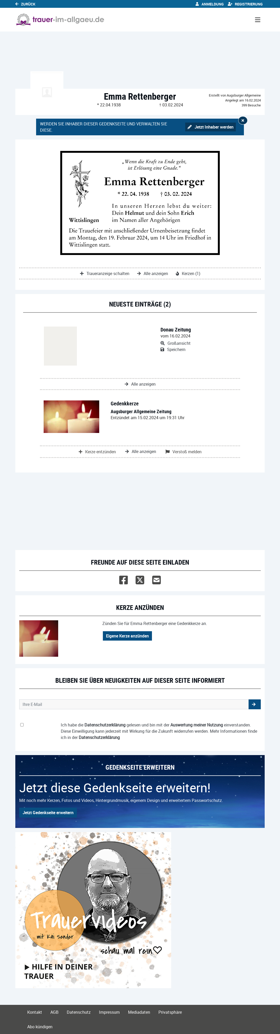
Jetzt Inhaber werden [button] (211, 127)
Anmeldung (209, 4)
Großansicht (176, 343)
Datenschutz (79, 1012)
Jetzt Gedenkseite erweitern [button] (48, 812)
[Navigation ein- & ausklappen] (258, 20)
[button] (255, 704)
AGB (54, 1012)
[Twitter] (140, 578)
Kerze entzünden (97, 452)
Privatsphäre (170, 1012)
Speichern (173, 349)
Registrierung (245, 4)
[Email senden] (134, 704)
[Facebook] (123, 578)
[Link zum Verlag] (60, 19)
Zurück (25, 4)
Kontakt (34, 1012)
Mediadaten (139, 1012)
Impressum (109, 1012)
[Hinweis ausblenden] (243, 120)
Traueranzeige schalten (104, 273)
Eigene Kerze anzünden (127, 636)
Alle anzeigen (152, 273)
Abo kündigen (39, 1027)
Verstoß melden (183, 452)
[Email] (156, 578)
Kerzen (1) (188, 273)
